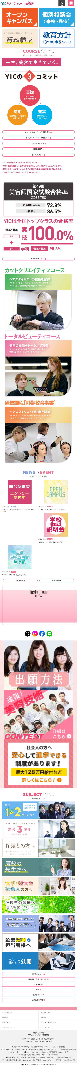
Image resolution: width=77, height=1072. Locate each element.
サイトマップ (45, 1027)
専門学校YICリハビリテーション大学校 (14, 1049)
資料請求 (43, 1017)
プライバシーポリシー (9, 1027)
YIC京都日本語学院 (69, 1060)
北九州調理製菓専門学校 (67, 1049)
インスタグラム (38, 155)
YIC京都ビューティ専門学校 (52, 1060)
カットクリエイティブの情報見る (38, 132)
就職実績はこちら (38, 259)
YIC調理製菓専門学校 (51, 1049)
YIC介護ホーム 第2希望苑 (45, 1057)
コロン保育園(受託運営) (27, 1055)
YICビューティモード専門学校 (55, 1047)
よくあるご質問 (46, 1012)
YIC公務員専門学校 (37, 1047)
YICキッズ (21, 1052)
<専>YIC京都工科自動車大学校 (12, 1060)
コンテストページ (38, 143)
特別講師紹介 (39, 149)
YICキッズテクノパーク (34, 1052)
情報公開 (5, 1017)
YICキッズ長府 (63, 1052)
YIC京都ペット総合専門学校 (32, 1060)
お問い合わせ (6, 1022)
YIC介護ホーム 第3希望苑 (63, 1057)
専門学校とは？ (7, 1012)
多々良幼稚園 (53, 1055)
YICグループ (13, 1052)
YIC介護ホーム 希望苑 (28, 1057)
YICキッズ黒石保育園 (50, 1052)
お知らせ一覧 (20, 580)
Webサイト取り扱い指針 (48, 1022)
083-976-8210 (32, 1041)
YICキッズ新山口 (42, 1055)
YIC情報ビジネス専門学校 (20, 1047)
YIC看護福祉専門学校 (36, 1049)
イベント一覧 (57, 580)
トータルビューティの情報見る (38, 138)
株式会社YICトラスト (13, 1057)
